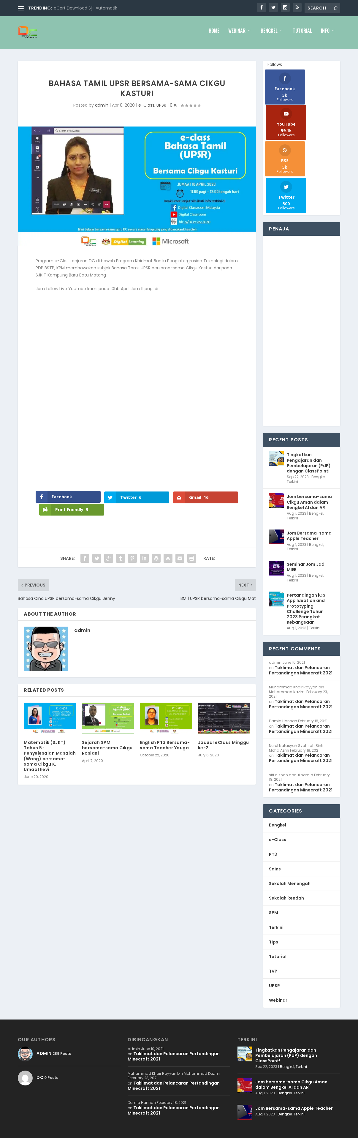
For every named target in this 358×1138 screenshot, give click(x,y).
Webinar (236, 35)
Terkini (292, 413)
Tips (273, 874)
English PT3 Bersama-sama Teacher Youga (165, 745)
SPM (273, 845)
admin (101, 109)
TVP (273, 904)
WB (48, 1081)
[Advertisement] (298, 263)
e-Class (146, 109)
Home (214, 35)
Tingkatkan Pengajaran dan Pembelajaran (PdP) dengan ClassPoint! (309, 395)
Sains (275, 801)
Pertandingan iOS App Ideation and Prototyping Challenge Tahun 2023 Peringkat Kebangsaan (306, 541)
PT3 (273, 787)
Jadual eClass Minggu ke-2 (223, 745)
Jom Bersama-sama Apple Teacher (309, 468)
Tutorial (302, 35)
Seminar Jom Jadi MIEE (306, 499)
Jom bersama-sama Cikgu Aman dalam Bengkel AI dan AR (309, 434)
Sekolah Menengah (290, 816)
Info (325, 35)
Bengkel (269, 35)
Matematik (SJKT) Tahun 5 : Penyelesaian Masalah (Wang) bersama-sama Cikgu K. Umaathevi (50, 756)
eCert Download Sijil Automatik (85, 8)
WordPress (92, 1081)
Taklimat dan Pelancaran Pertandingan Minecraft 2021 (300, 602)
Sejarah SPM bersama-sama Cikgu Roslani (107, 748)
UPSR (161, 109)
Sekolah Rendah (286, 831)
